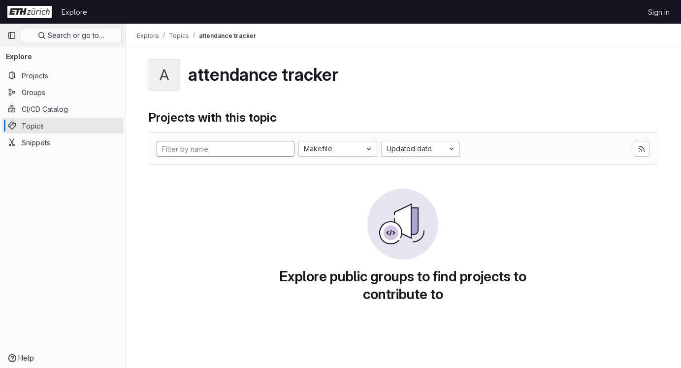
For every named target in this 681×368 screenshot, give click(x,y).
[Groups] (63, 92)
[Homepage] (29, 12)
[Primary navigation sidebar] (12, 35)
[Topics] (63, 126)
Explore (74, 12)
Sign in (659, 12)
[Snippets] (63, 142)
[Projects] (63, 75)
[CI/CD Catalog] (63, 109)
